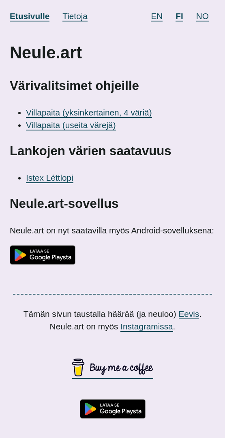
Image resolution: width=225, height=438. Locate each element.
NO (202, 16)
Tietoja (75, 16)
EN (157, 16)
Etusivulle (29, 16)
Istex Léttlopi (49, 177)
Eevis (189, 313)
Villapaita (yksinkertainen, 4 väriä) (89, 112)
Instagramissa (146, 326)
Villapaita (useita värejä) (71, 125)
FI (179, 16)
